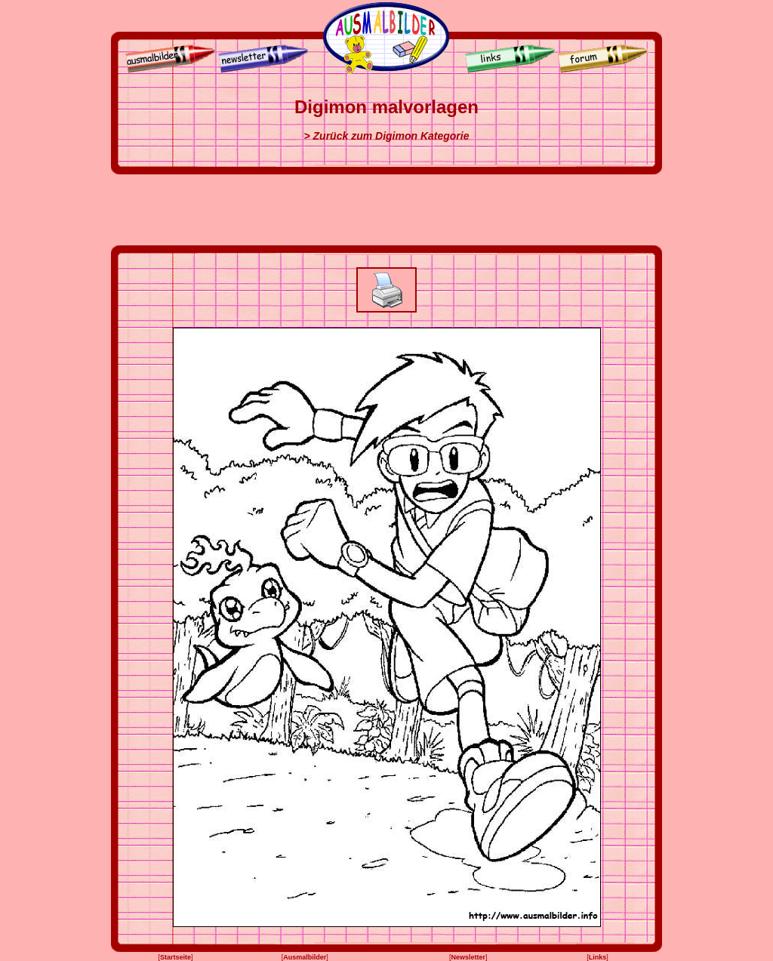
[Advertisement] (386, 210)
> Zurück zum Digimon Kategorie (387, 136)
